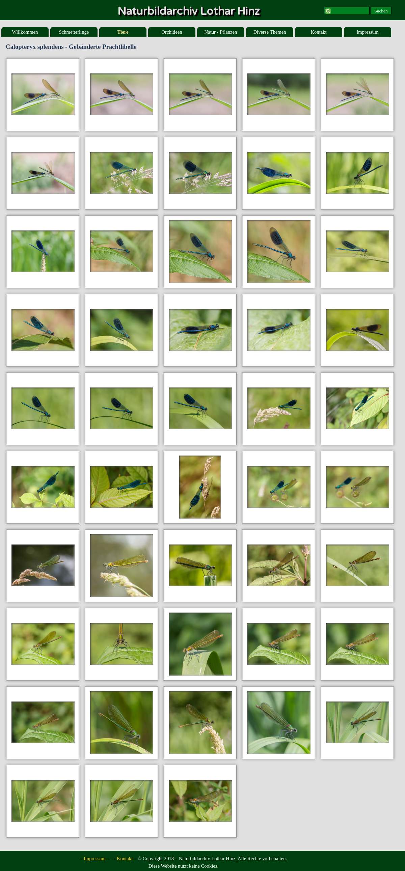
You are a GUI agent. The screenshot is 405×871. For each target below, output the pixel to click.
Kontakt (318, 32)
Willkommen (25, 32)
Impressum (367, 32)
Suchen (380, 10)
